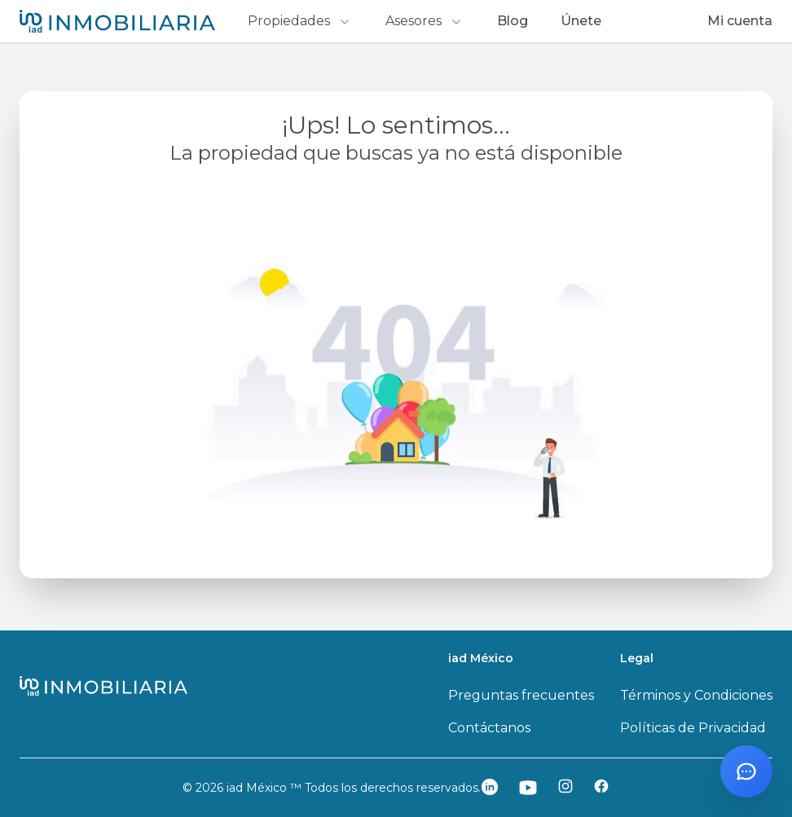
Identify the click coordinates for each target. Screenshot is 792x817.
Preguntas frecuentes (521, 695)
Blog (512, 21)
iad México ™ (266, 787)
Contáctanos (489, 728)
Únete (581, 21)
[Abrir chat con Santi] (746, 771)
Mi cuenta (739, 21)
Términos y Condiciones (696, 695)
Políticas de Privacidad (693, 728)
